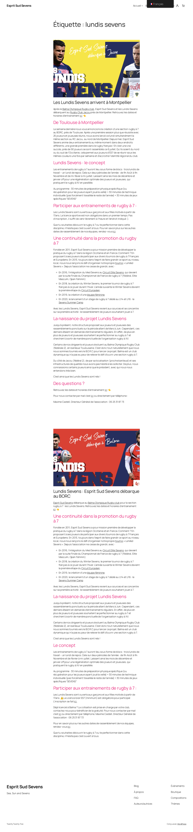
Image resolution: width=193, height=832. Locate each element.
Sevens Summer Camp (71, 302)
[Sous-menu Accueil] (142, 5)
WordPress (181, 824)
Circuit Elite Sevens (113, 272)
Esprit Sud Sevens (19, 6)
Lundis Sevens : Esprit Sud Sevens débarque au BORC (96, 493)
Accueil (137, 5)
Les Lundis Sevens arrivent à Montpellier (92, 102)
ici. (75, 701)
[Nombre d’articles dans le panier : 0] (183, 6)
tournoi (119, 263)
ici (81, 115)
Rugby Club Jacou (80, 112)
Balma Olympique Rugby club (78, 109)
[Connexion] (177, 6)
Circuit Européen (90, 290)
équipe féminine (96, 294)
